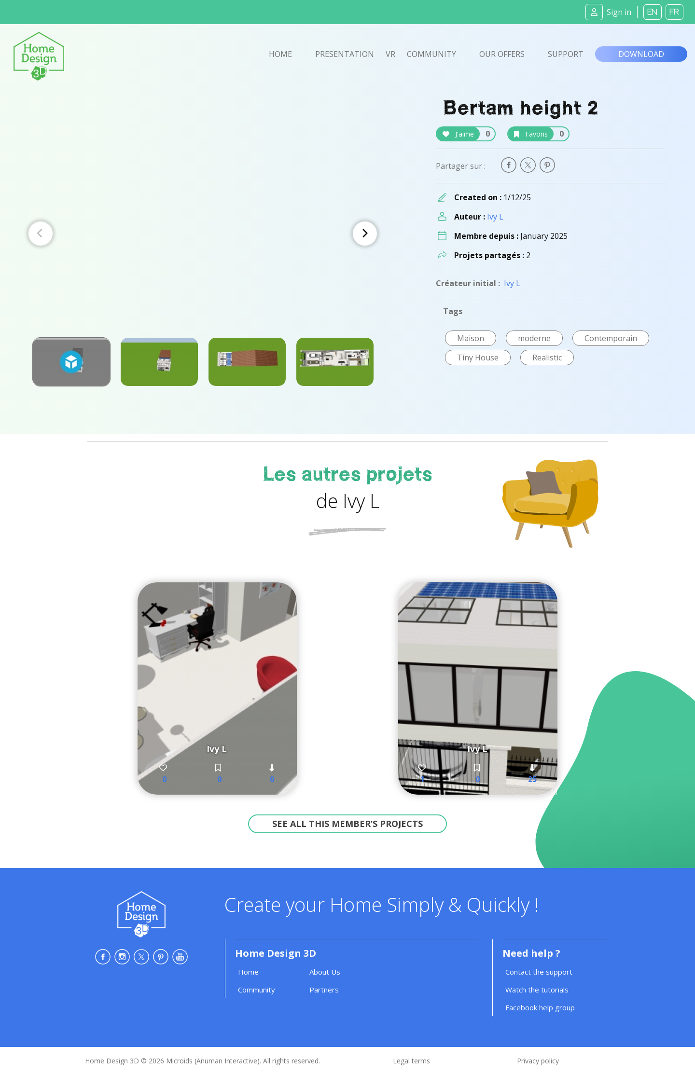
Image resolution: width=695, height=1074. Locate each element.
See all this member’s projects (347, 823)
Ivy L (495, 216)
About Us (324, 972)
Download (641, 54)
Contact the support (538, 972)
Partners (324, 989)
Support (566, 54)
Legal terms (411, 1060)
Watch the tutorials (537, 989)
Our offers (502, 54)
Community (431, 54)
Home (280, 54)
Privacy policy (538, 1060)
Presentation (344, 54)
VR (390, 54)
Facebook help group (540, 1007)
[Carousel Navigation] (202, 233)
